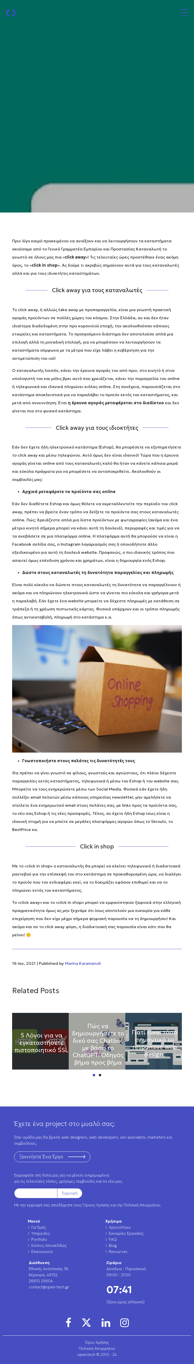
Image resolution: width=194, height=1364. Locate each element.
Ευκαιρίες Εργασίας (126, 1233)
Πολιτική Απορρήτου (142, 1205)
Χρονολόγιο (120, 1227)
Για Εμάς (38, 1227)
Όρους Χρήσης (96, 1205)
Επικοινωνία (42, 1251)
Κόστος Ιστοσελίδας (49, 1245)
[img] (68, 1323)
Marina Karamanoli (83, 963)
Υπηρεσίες (40, 1233)
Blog (113, 1245)
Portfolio (39, 1239)
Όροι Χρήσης (97, 1342)
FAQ (113, 1239)
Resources (118, 1251)
